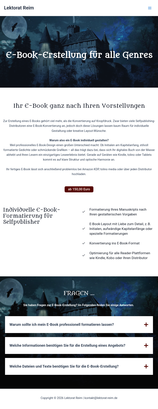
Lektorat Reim (19, 8)
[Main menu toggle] (150, 8)
